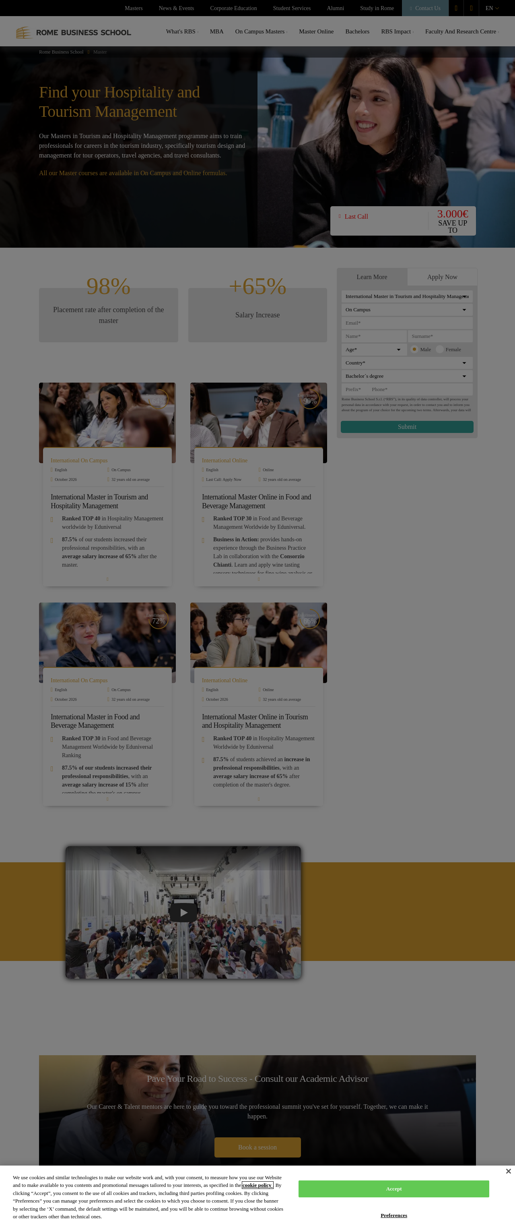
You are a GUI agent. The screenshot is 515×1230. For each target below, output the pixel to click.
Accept (394, 1189)
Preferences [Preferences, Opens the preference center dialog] (394, 1215)
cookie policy (258, 1185)
